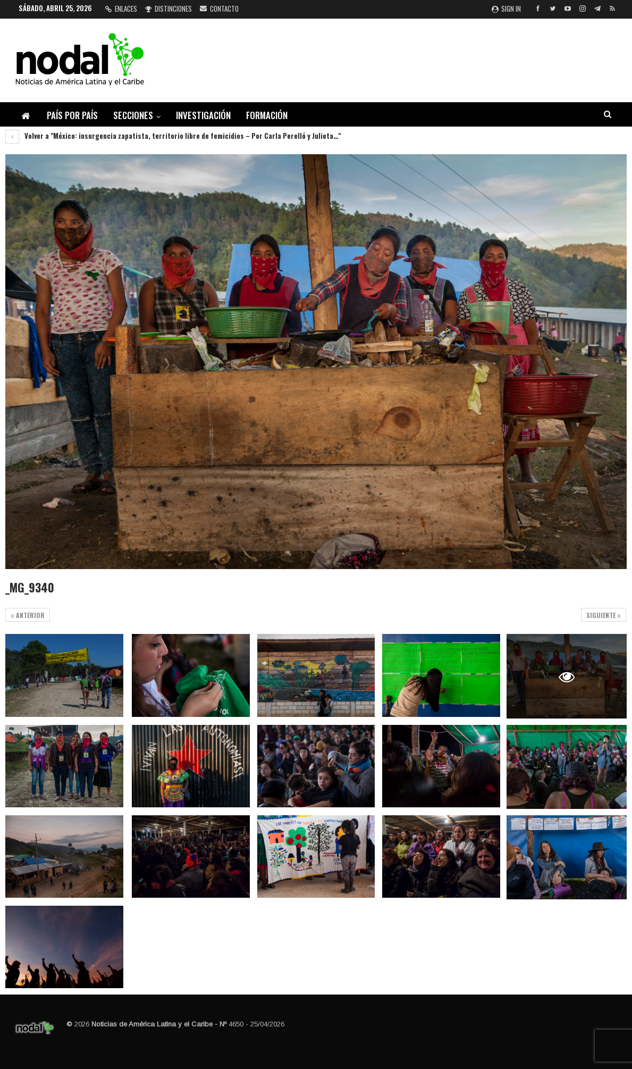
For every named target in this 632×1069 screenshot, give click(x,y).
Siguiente (603, 615)
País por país (72, 115)
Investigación (203, 115)
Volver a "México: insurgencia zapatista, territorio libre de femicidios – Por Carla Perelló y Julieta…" (173, 135)
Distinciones (168, 8)
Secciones (133, 115)
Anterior (28, 615)
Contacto (219, 8)
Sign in (506, 8)
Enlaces (121, 8)
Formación (267, 115)
